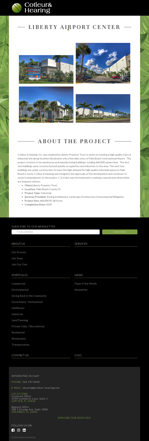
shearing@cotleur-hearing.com (41, 387)
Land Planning (20, 320)
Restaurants (19, 338)
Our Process (19, 252)
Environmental (20, 289)
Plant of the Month (85, 283)
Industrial (17, 314)
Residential (18, 332)
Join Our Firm (19, 264)
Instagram (20, 430)
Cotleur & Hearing (32, 8)
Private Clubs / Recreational (28, 326)
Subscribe (119, 232)
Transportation (20, 344)
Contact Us (86, 21)
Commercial (18, 283)
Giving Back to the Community (29, 296)
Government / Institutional (27, 302)
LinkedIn (25, 430)
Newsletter (81, 289)
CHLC (102, 21)
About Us (20, 21)
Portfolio (55, 21)
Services (36, 21)
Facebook (14, 430)
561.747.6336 (31, 381)
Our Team (17, 258)
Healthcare (18, 308)
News (70, 21)
